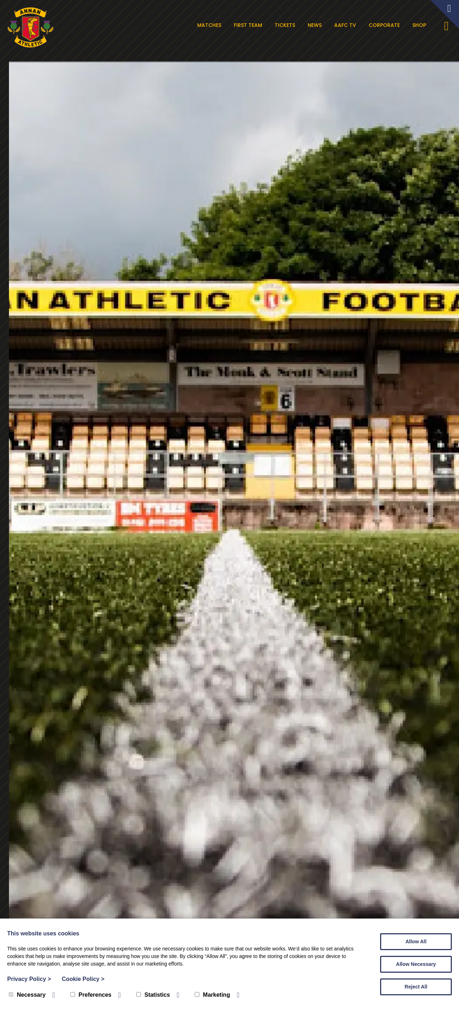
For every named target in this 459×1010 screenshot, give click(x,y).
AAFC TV (345, 25)
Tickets (285, 25)
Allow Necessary (416, 964)
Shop (419, 25)
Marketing (212, 995)
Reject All (415, 987)
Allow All (416, 941)
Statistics (153, 995)
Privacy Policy (29, 979)
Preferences (91, 995)
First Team (248, 25)
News (315, 25)
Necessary (27, 995)
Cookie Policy (83, 979)
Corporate (384, 25)
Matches (209, 25)
